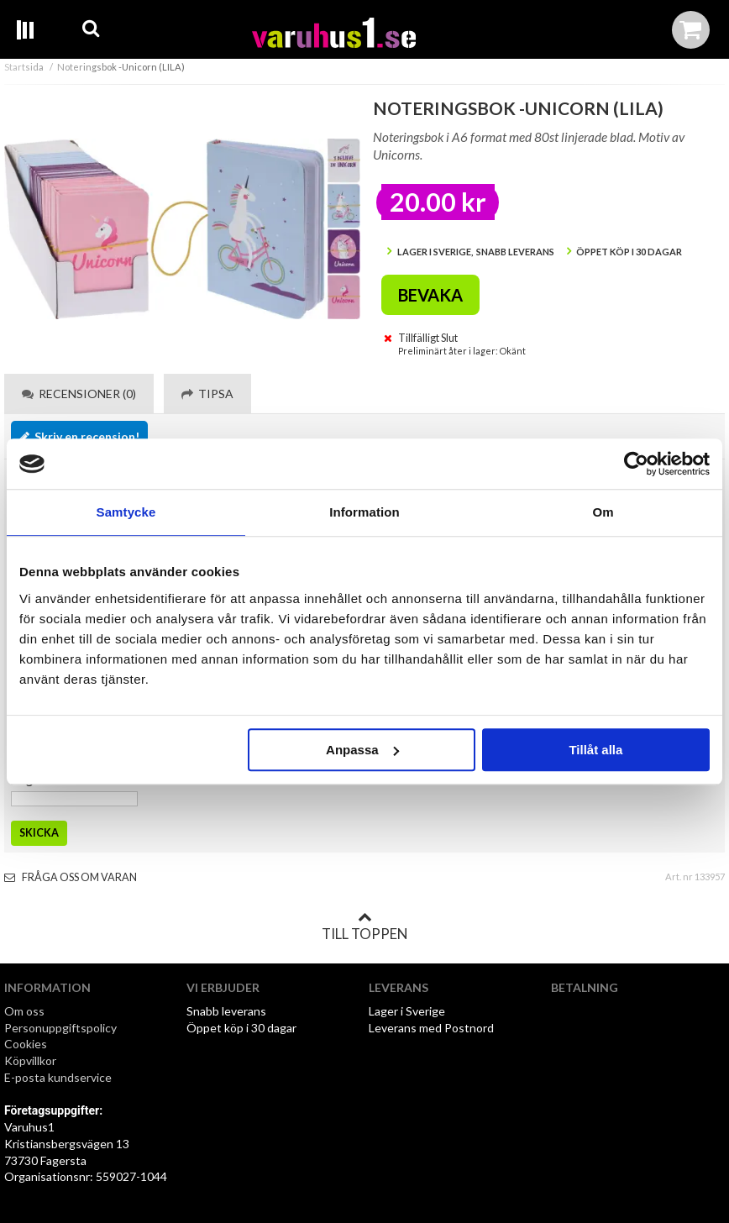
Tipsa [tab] (207, 393)
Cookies (25, 1044)
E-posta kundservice (59, 1077)
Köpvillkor (30, 1060)
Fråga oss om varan (70, 877)
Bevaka (430, 295)
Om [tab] (602, 512)
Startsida (24, 66)
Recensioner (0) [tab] (79, 393)
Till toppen (364, 926)
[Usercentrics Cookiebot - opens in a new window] (636, 463)
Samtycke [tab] (126, 512)
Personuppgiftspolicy (60, 1028)
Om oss (24, 1011)
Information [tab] (364, 512)
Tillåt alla (595, 750)
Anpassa (362, 750)
